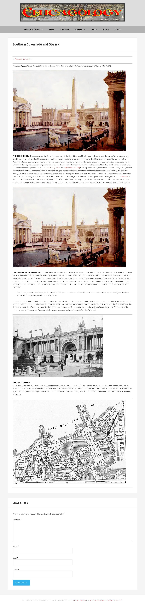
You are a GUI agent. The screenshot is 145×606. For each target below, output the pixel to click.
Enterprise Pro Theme (78, 600)
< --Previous (17, 59)
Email (15, 558)
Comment (17, 519)
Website (16, 569)
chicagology (72, 14)
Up (24, 59)
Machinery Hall (52, 168)
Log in (120, 600)
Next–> (28, 59)
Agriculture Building (72, 168)
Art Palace (124, 176)
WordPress (112, 600)
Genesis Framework (98, 600)
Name (16, 546)
